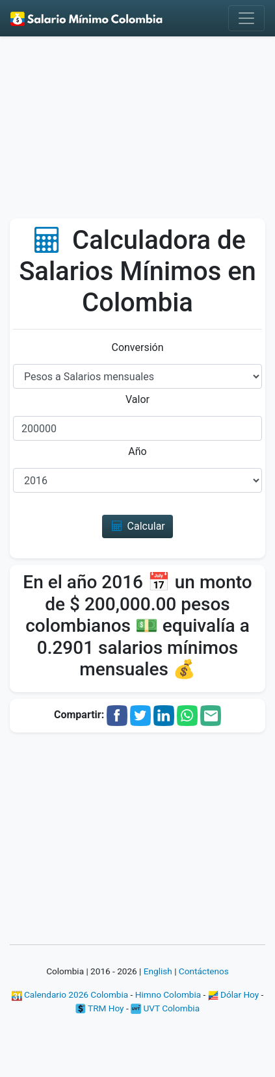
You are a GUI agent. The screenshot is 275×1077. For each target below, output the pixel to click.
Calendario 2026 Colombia (70, 994)
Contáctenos (204, 971)
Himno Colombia (168, 994)
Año (137, 451)
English (158, 971)
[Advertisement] (137, 131)
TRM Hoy (99, 1008)
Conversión (137, 347)
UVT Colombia (165, 1008)
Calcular (137, 526)
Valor (137, 399)
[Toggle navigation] (246, 18)
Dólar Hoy (233, 994)
